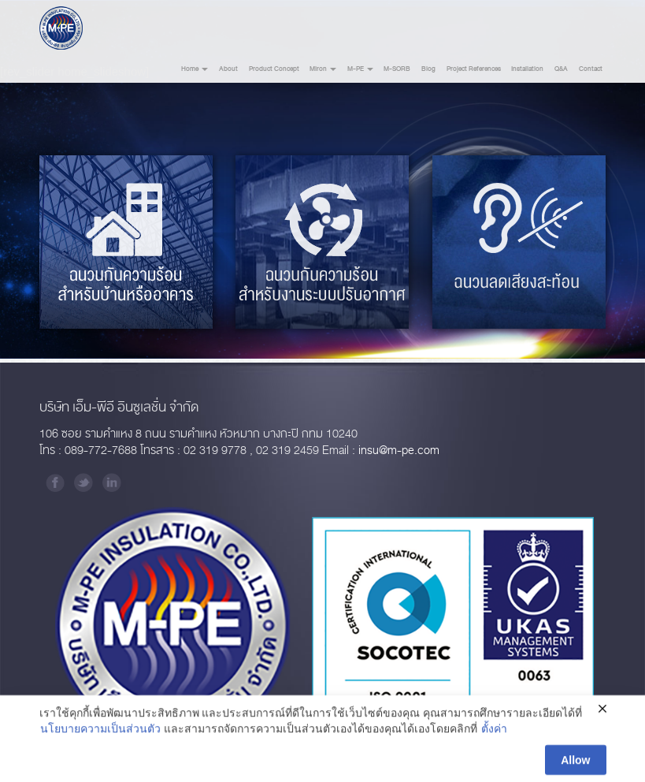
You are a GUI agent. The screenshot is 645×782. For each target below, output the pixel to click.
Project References (474, 69)
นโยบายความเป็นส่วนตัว (100, 732)
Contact (590, 69)
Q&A (561, 69)
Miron (323, 69)
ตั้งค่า (494, 732)
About (228, 69)
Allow (575, 763)
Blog (428, 69)
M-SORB (397, 69)
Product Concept (274, 69)
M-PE (360, 69)
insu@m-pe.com (398, 450)
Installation (527, 69)
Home (194, 69)
